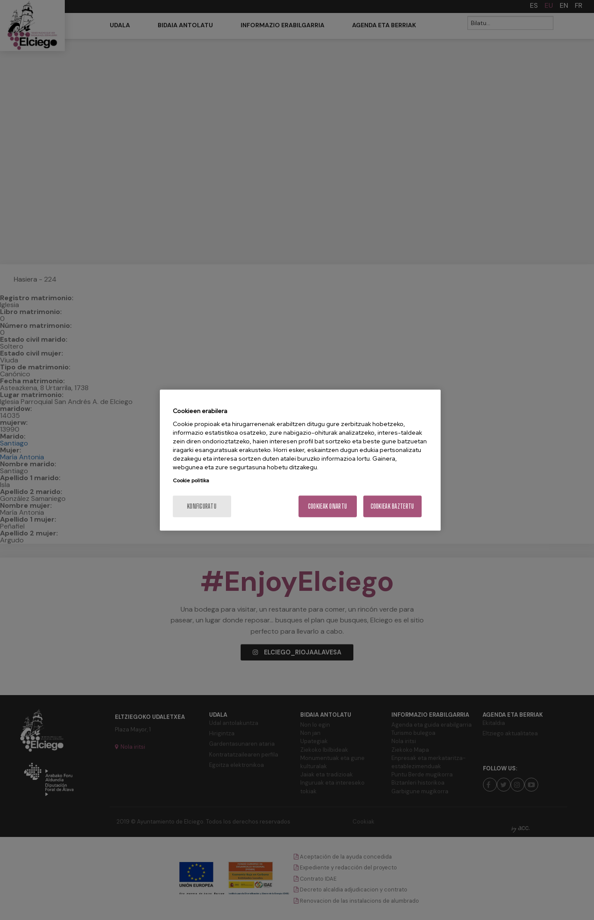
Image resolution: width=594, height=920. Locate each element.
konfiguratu (201, 506)
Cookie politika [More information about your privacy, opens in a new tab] (191, 480)
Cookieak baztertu (392, 506)
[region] (300, 460)
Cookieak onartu (327, 506)
